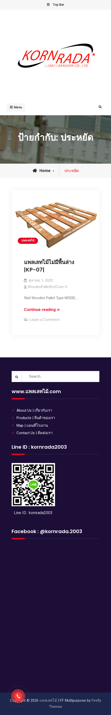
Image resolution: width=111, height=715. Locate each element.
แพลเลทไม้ (27, 240)
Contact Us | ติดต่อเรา (35, 433)
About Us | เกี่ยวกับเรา (34, 410)
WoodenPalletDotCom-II (47, 287)
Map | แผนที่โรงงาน (32, 425)
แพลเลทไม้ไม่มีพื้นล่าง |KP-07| (49, 266)
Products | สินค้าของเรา (36, 418)
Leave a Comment (44, 319)
